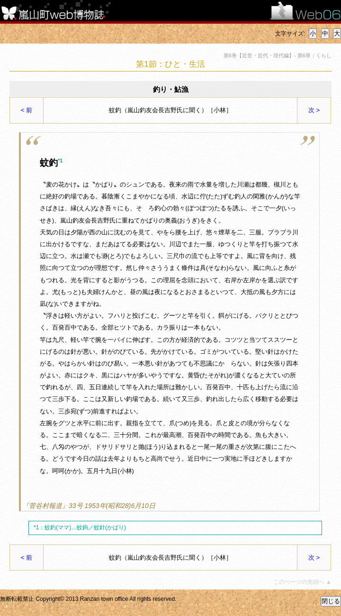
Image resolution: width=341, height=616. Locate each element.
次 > (314, 110)
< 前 (27, 110)
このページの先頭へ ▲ (302, 582)
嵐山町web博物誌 (59, 10)
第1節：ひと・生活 (170, 64)
